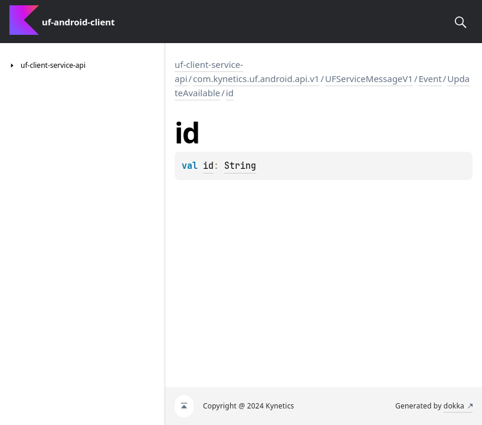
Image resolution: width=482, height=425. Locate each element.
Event (429, 78)
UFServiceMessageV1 (369, 78)
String (240, 166)
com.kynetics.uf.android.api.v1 (256, 78)
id (230, 93)
